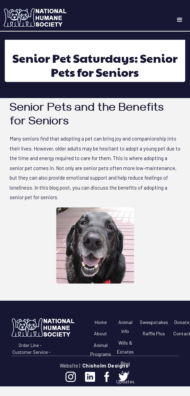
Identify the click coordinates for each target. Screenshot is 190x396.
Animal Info (125, 326)
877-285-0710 (65, 352)
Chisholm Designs (105, 365)
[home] (33, 17)
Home (101, 322)
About (100, 333)
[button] (179, 20)
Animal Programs (100, 349)
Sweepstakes (154, 322)
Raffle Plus (154, 333)
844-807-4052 (57, 345)
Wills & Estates (125, 347)
